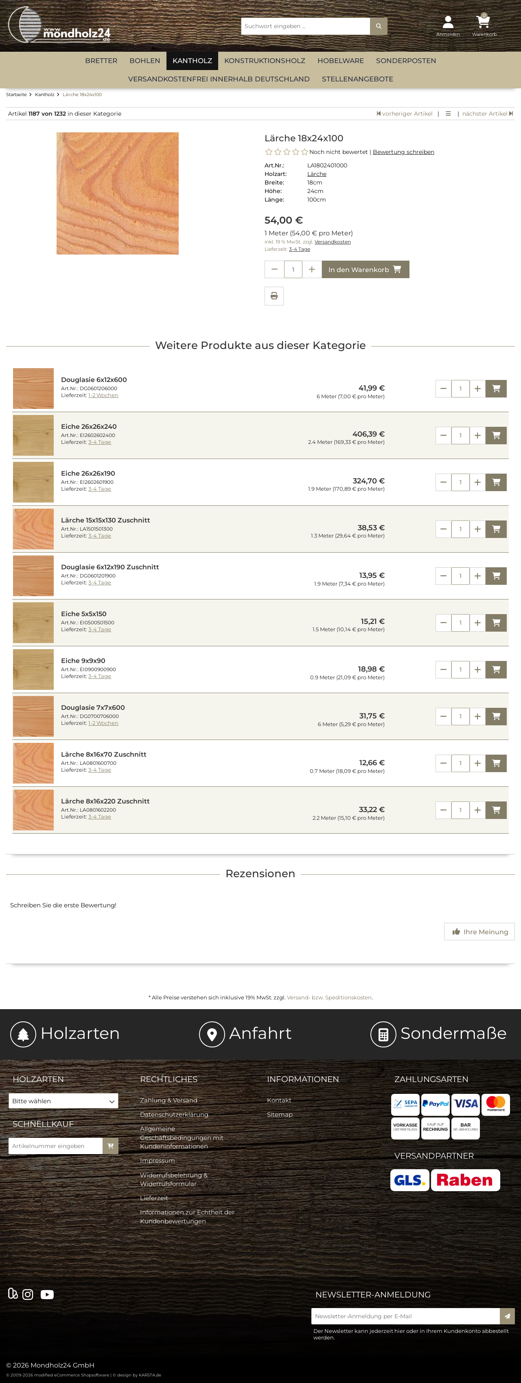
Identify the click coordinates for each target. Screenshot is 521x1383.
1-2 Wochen (103, 395)
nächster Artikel (487, 113)
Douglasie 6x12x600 (94, 380)
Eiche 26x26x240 (89, 426)
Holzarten (65, 1033)
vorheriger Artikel (405, 113)
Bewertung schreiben (403, 152)
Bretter (101, 61)
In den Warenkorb (365, 269)
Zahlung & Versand (168, 1100)
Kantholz (192, 61)
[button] (63, 1101)
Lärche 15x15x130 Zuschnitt (105, 520)
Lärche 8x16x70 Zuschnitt (104, 754)
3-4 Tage (299, 249)
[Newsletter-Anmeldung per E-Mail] (408, 1316)
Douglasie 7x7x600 (93, 707)
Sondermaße (438, 1033)
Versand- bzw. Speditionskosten (329, 997)
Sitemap (280, 1114)
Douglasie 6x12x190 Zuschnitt (110, 567)
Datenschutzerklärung (174, 1114)
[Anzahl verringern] (274, 269)
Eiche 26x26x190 (88, 473)
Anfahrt (245, 1033)
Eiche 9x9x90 (83, 661)
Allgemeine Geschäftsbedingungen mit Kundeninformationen (181, 1137)
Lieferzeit (154, 1198)
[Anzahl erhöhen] (312, 269)
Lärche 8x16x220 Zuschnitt (105, 801)
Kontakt (279, 1100)
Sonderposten (406, 61)
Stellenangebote (357, 79)
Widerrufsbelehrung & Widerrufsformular (174, 1179)
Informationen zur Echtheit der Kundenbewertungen (187, 1216)
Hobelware (340, 61)
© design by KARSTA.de (137, 1375)
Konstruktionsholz (264, 61)
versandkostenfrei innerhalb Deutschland (219, 79)
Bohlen (144, 61)
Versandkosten (333, 242)
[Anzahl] (460, 388)
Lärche (316, 174)
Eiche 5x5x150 (84, 614)
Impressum (157, 1160)
